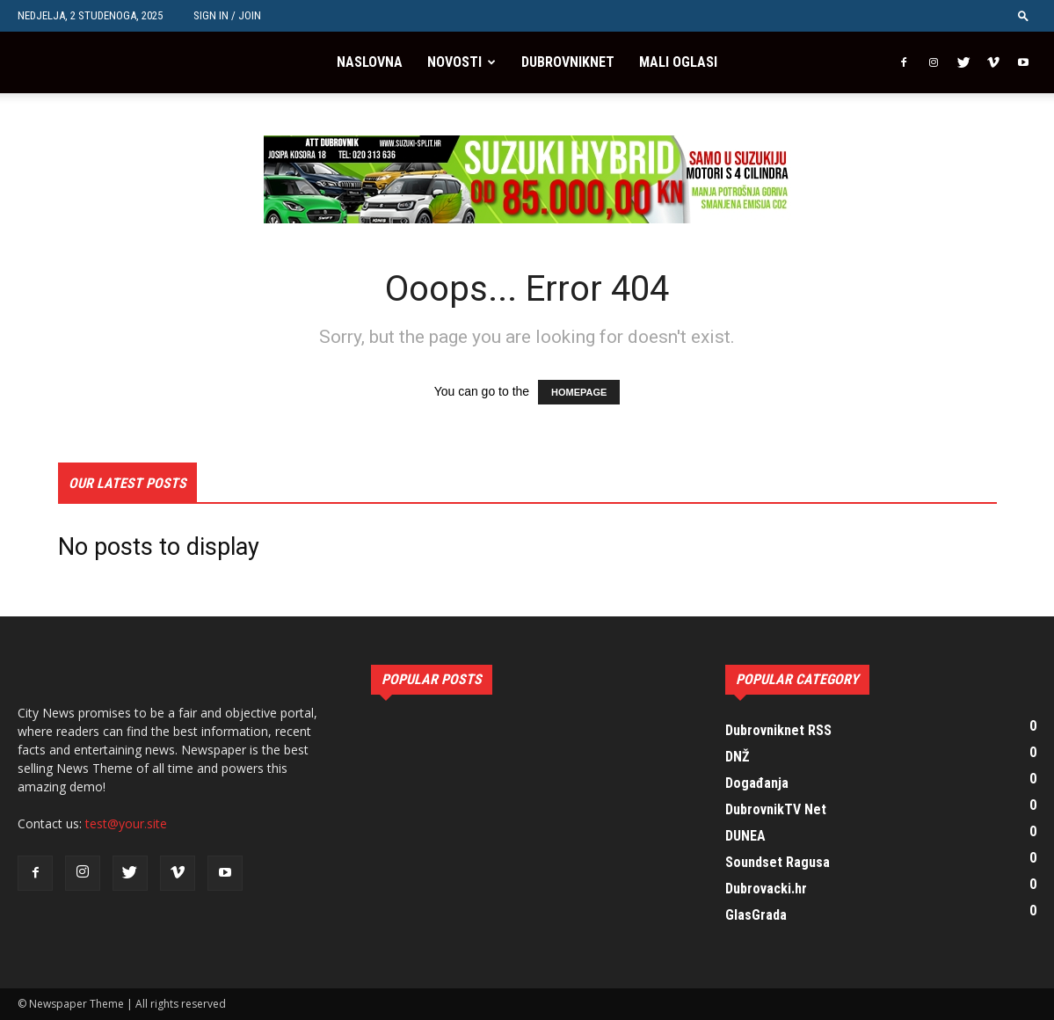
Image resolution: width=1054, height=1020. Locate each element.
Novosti (454, 62)
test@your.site (126, 823)
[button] (1023, 15)
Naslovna (370, 62)
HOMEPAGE (579, 392)
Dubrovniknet (567, 62)
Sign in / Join (227, 15)
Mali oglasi (678, 62)
